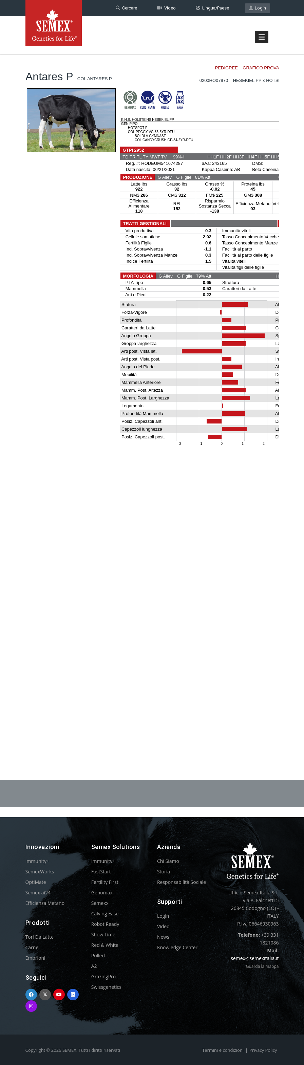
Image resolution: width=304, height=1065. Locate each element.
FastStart (101, 871)
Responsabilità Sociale (181, 882)
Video (166, 7)
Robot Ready (105, 924)
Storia (163, 871)
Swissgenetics (106, 987)
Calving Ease (105, 913)
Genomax (102, 892)
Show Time (103, 934)
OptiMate (35, 882)
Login (257, 7)
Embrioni (35, 958)
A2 (94, 966)
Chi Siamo (168, 861)
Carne (32, 947)
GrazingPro (103, 976)
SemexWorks (39, 871)
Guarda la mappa (262, 966)
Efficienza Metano (45, 903)
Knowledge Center (177, 947)
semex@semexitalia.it (255, 958)
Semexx (100, 903)
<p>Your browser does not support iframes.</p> (152, 398)
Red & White (104, 945)
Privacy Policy (263, 1050)
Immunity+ (37, 861)
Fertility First (104, 882)
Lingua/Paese (212, 7)
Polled (98, 955)
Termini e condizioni (223, 1050)
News (163, 937)
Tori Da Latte (39, 937)
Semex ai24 (38, 892)
